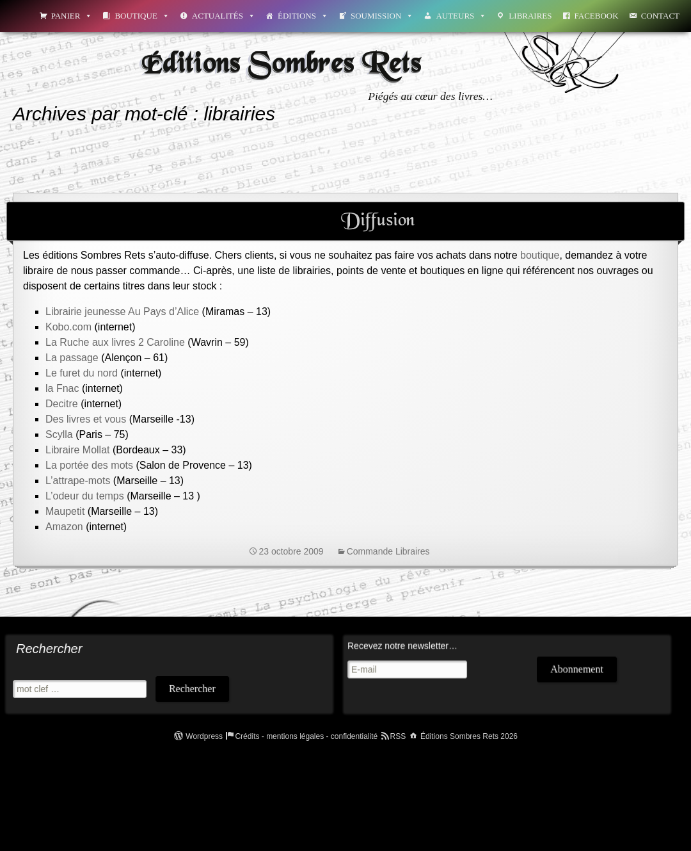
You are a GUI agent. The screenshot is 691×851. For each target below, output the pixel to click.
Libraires (530, 15)
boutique (539, 255)
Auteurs (461, 15)
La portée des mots (89, 465)
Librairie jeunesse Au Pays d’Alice (122, 311)
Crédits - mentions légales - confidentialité (306, 736)
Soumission (382, 15)
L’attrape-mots (77, 480)
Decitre (61, 403)
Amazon (64, 526)
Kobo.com (68, 326)
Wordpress (204, 736)
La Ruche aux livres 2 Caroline (115, 342)
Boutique (142, 15)
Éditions (303, 15)
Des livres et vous (85, 419)
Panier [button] (72, 15)
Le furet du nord (81, 373)
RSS (398, 736)
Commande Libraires (388, 551)
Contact (660, 15)
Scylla (59, 434)
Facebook (597, 15)
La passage (73, 357)
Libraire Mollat (77, 449)
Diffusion (378, 220)
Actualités (223, 15)
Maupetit (66, 511)
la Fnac (63, 388)
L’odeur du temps (84, 495)
